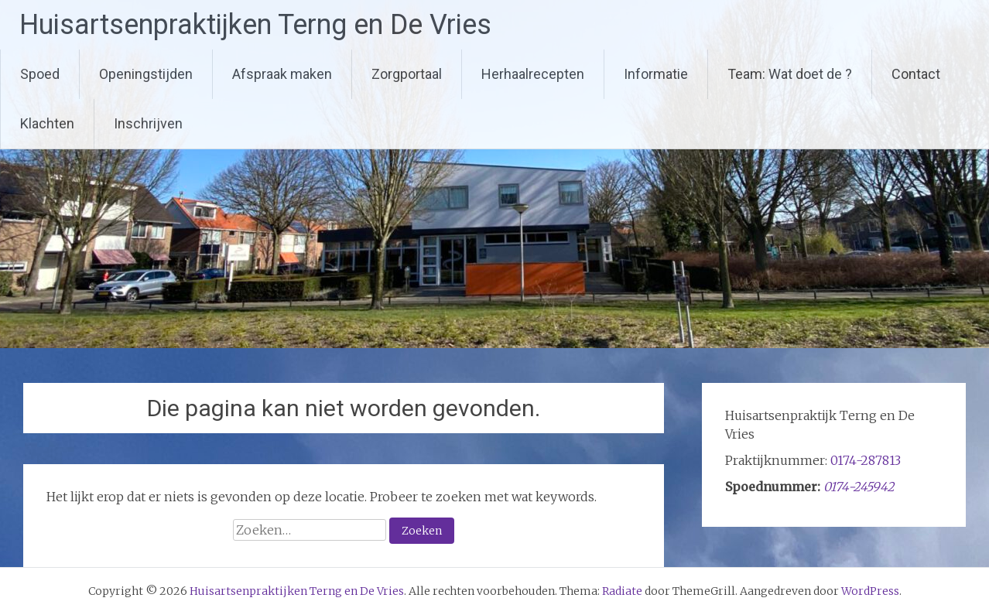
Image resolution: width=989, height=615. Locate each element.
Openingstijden (146, 74)
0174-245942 (859, 486)
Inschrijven (148, 123)
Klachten (47, 123)
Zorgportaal (406, 74)
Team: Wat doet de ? (789, 74)
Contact (915, 74)
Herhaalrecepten (532, 74)
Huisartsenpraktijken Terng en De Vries (255, 25)
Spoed (40, 74)
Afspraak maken (282, 74)
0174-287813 (865, 460)
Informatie (656, 74)
